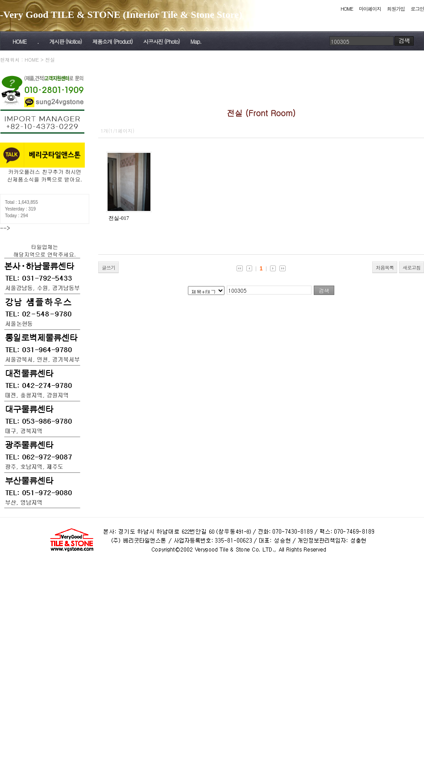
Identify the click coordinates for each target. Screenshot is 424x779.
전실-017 (118, 218)
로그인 (417, 8)
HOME (347, 8)
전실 (50, 59)
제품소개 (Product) (112, 41)
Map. (196, 41)
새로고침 (411, 267)
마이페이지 (370, 8)
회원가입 (396, 8)
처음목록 (385, 267)
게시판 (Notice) (65, 41)
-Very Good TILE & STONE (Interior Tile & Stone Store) (121, 14)
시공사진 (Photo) (161, 41)
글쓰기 (108, 267)
